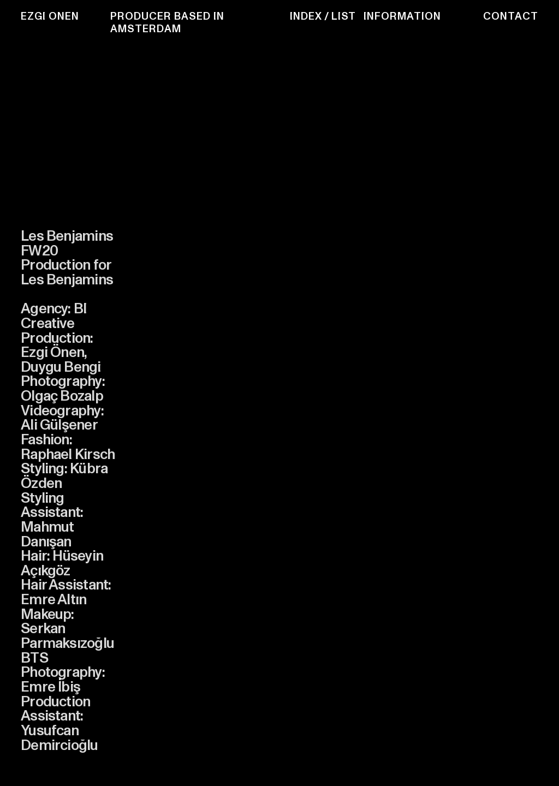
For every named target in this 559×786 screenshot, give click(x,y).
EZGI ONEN (50, 16)
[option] (228, 387)
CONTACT (510, 16)
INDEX (306, 16)
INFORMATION (402, 16)
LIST (343, 16)
